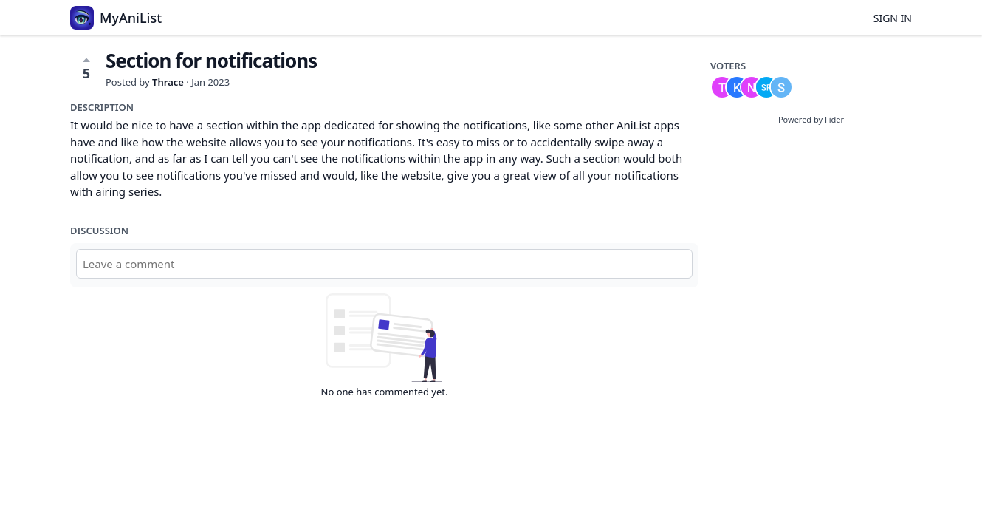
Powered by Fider (811, 119)
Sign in (892, 18)
